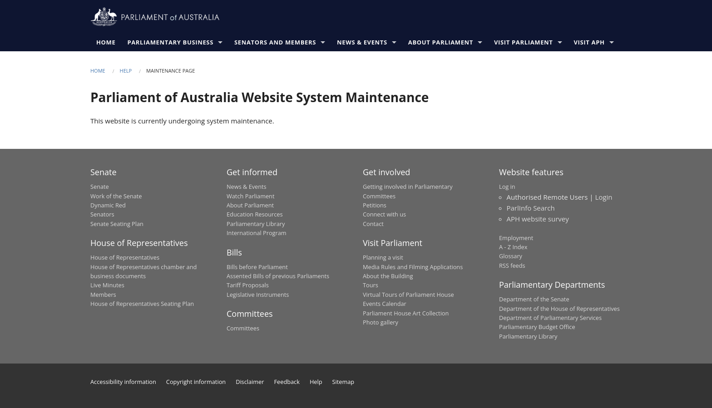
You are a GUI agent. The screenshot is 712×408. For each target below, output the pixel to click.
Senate (99, 186)
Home (105, 42)
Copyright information (196, 382)
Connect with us (384, 214)
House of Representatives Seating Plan (142, 304)
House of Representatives (124, 257)
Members (103, 294)
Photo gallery (380, 322)
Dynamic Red (108, 205)
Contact (373, 224)
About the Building (388, 276)
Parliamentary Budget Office (537, 327)
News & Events (362, 42)
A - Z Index (513, 247)
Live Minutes (107, 285)
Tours (370, 285)
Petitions (374, 205)
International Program (257, 233)
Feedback (287, 382)
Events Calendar (384, 304)
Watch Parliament (250, 196)
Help (126, 70)
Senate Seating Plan (116, 224)
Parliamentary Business (170, 42)
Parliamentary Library (256, 224)
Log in (507, 186)
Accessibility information (123, 382)
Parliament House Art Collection (406, 313)
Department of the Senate (534, 299)
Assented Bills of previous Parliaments (278, 276)
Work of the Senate (116, 196)
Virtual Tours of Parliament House (408, 294)
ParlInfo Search (531, 207)
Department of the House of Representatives (559, 309)
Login (603, 197)
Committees (243, 328)
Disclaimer (250, 382)
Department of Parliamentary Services (550, 318)
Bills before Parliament (257, 267)
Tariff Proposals (248, 285)
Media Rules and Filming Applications (413, 267)
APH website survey (538, 218)
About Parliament (440, 42)
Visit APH (589, 42)
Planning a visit (383, 257)
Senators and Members (275, 42)
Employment (516, 238)
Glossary (510, 256)
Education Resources (255, 214)
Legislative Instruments (258, 294)
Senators (102, 214)
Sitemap (343, 382)
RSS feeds (512, 265)
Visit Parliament (523, 42)
